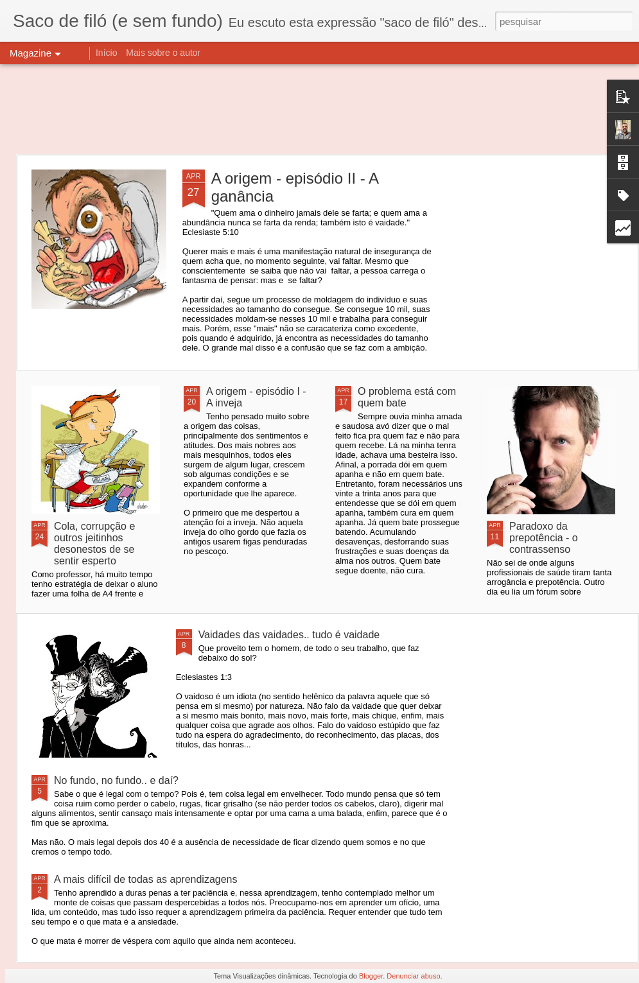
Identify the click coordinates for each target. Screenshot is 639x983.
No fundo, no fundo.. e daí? (116, 780)
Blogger (371, 976)
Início (106, 53)
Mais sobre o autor (163, 53)
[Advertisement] (319, 109)
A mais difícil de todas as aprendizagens (146, 879)
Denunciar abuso (413, 976)
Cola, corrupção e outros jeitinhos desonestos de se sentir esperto (94, 543)
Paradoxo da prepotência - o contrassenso (543, 538)
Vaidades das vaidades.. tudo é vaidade (289, 634)
